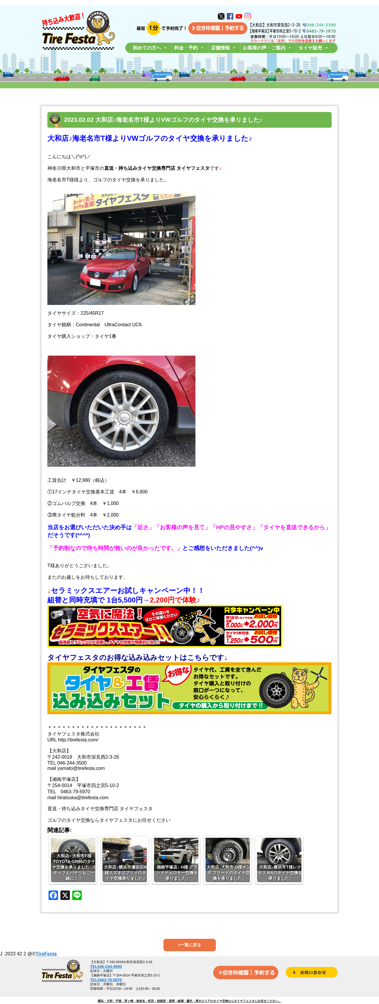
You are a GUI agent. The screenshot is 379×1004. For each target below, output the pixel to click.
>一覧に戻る (189, 944)
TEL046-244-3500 (106, 966)
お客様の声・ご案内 (267, 48)
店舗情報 (223, 48)
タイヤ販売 (313, 48)
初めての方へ (150, 48)
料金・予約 (189, 48)
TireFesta (46, 953)
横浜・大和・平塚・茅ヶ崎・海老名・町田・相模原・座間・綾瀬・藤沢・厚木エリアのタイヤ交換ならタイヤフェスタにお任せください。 (189, 1001)
